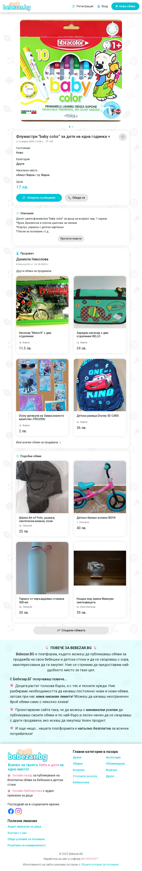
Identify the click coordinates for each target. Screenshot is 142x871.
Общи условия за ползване (26, 839)
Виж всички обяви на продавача (39, 442)
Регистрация (82, 6)
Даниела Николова (32, 259)
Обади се (78, 197)
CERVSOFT (92, 859)
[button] (24, 70)
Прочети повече (71, 238)
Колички (78, 770)
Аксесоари (113, 757)
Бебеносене (81, 782)
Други (110, 776)
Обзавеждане (115, 763)
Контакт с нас (17, 833)
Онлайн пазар (22, 775)
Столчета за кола (85, 776)
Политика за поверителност (27, 845)
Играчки (111, 770)
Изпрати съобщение (39, 197)
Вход (102, 6)
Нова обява (125, 6)
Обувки (78, 763)
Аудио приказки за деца (24, 826)
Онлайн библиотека (27, 791)
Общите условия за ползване (100, 864)
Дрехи (77, 757)
